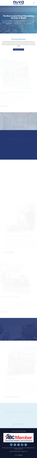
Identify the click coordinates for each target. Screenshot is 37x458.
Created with (18, 455)
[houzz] (11, 445)
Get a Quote (21, 431)
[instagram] (26, 445)
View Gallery (18, 49)
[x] (18, 445)
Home (12, 431)
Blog (25, 431)
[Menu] (34, 3)
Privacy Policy (16, 431)
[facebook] (15, 445)
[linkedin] (22, 445)
